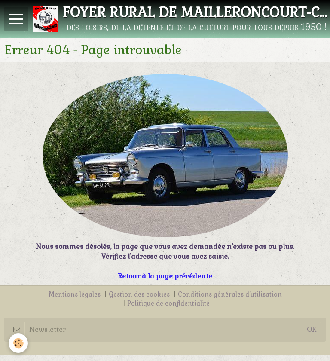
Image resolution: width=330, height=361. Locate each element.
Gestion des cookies (139, 294)
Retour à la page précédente (165, 276)
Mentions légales (75, 294)
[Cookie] (18, 343)
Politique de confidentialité (168, 303)
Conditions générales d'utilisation (230, 294)
